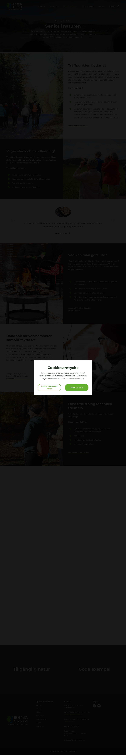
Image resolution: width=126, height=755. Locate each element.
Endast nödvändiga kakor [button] (49, 387)
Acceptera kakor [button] (76, 387)
